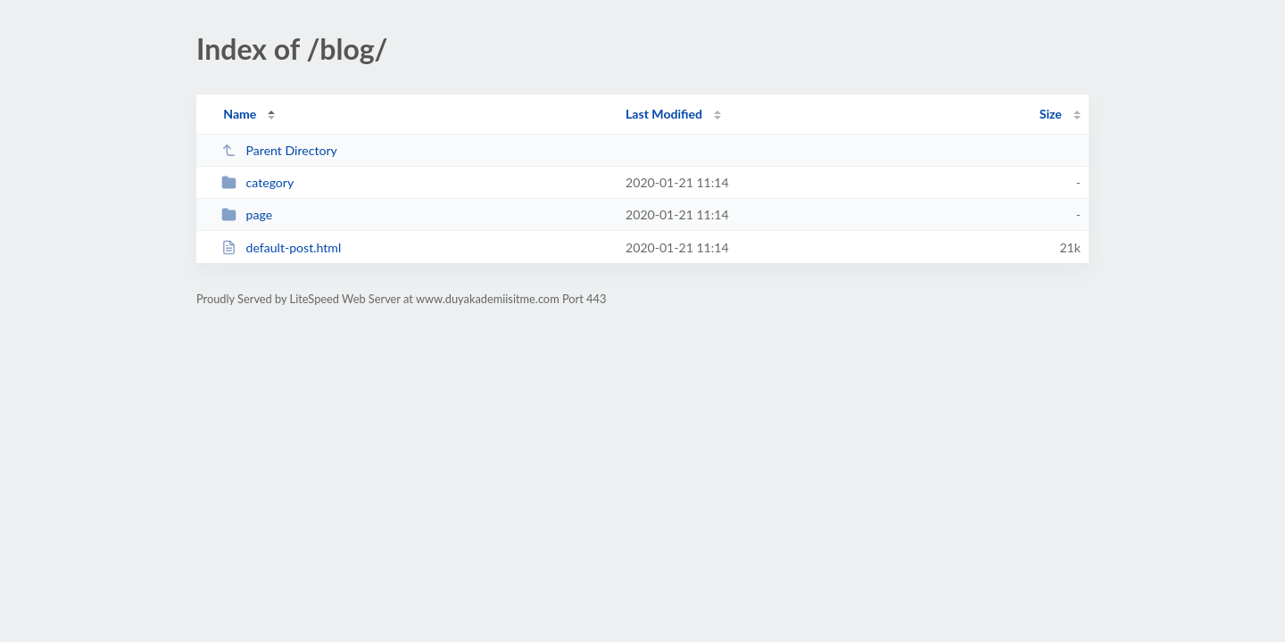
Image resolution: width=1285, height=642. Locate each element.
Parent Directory (279, 150)
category (257, 182)
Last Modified (664, 113)
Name (239, 113)
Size (1051, 113)
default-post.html (281, 247)
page (246, 214)
